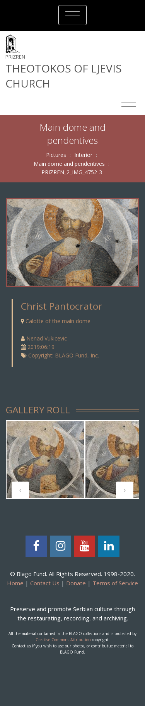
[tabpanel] (45, 459)
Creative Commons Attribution (63, 639)
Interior (83, 154)
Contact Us (45, 583)
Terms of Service (115, 583)
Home (15, 583)
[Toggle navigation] (72, 15)
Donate (76, 583)
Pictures (56, 154)
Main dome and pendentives (69, 163)
